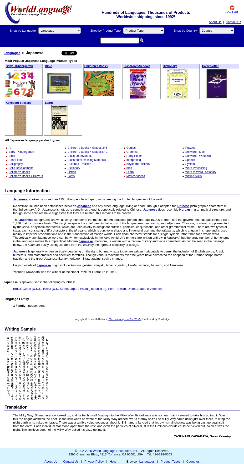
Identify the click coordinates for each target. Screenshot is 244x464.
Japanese (20, 199)
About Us (215, 22)
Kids (129, 168)
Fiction (71, 172)
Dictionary (170, 66)
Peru (111, 289)
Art (10, 147)
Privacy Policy (94, 461)
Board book (16, 160)
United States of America (144, 289)
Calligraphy (16, 164)
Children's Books (96, 66)
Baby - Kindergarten (19, 66)
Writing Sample (20, 329)
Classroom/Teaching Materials (86, 160)
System (190, 164)
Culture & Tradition (79, 164)
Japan (74, 289)
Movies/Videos (136, 176)
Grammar (133, 151)
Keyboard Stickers (18, 102)
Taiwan (121, 289)
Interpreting (134, 160)
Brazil (17, 289)
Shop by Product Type (105, 30)
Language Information (27, 190)
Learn (49, 102)
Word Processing (196, 168)
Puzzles (190, 147)
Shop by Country (185, 30)
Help (113, 461)
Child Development (21, 168)
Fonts (71, 176)
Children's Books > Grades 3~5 (87, 147)
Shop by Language (23, 30)
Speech (190, 160)
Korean (184, 209)
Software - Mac (195, 151)
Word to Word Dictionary (200, 172)
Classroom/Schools (136, 66)
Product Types (170, 461)
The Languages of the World (124, 319)
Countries (193, 461)
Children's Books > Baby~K (26, 176)
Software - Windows (198, 156)
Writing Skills (193, 176)
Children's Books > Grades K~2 (87, 151)
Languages (12, 53)
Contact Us (233, 22)
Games (131, 147)
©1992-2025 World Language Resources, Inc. (106, 451)
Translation (16, 407)
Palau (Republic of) (93, 289)
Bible (48, 66)
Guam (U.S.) (31, 289)
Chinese (183, 206)
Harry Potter (210, 66)
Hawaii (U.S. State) (55, 289)
